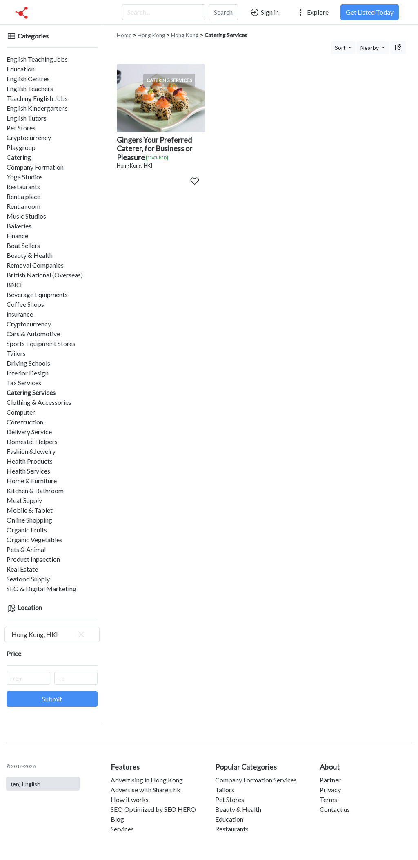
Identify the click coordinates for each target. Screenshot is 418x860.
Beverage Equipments (37, 294)
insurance (20, 314)
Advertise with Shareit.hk (145, 789)
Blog (117, 819)
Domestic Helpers (32, 441)
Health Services (28, 471)
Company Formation (35, 167)
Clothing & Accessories (39, 402)
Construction (25, 422)
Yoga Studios (25, 177)
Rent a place (23, 196)
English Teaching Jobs (37, 59)
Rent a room (23, 206)
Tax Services (24, 382)
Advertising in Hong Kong (147, 780)
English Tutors (27, 118)
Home (124, 35)
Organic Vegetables (34, 539)
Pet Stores (21, 128)
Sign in (264, 12)
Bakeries (19, 226)
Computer (21, 412)
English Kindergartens (37, 108)
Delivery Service (29, 432)
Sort (341, 47)
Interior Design (28, 373)
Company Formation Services (256, 780)
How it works (130, 799)
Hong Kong (151, 35)
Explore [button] (312, 12)
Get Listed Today (370, 12)
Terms (328, 799)
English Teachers (30, 88)
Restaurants (23, 186)
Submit (52, 699)
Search (223, 12)
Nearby (370, 47)
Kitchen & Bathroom (35, 490)
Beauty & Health (30, 255)
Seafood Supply (28, 579)
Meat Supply (24, 500)
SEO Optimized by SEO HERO (153, 809)
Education (21, 69)
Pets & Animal (26, 549)
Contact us (335, 809)
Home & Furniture (32, 481)
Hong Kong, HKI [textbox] (48, 634)
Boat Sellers (23, 245)
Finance (17, 235)
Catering (19, 157)
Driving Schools (28, 363)
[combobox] (52, 634)
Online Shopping (29, 520)
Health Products (30, 461)
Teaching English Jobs (37, 98)
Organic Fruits (27, 530)
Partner (330, 780)
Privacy (330, 789)
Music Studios (26, 216)
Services (122, 829)
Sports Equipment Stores (41, 343)
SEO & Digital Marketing (41, 588)
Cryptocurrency (29, 137)
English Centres (28, 79)
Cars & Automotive (33, 333)
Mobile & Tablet (30, 510)
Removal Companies (35, 265)
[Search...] (163, 12)
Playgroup (21, 147)
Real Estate (22, 569)
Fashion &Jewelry (31, 451)
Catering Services (31, 392)
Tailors (16, 353)
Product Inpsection (33, 559)
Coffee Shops (25, 304)
